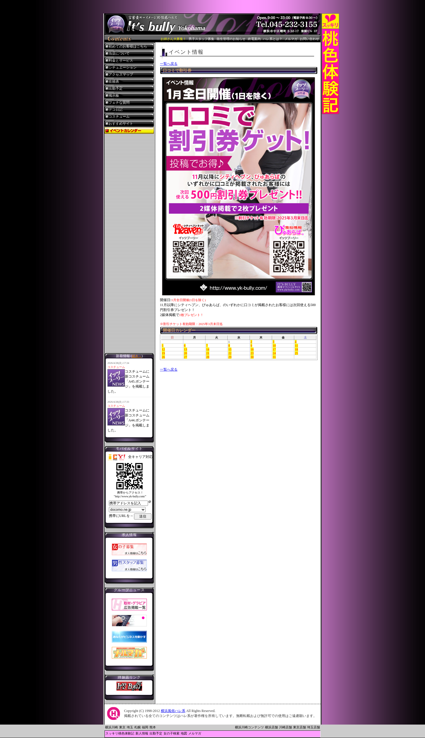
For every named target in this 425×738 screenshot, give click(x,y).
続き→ (137, 356)
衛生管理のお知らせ (231, 39)
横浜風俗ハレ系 (173, 711)
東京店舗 (299, 727)
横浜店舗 (271, 727)
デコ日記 (116, 109)
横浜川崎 (111, 727)
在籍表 (114, 81)
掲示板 (114, 95)
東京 (122, 727)
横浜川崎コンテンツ (249, 727)
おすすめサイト (121, 123)
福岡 (145, 727)
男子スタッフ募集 (201, 39)
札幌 (137, 727)
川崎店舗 (285, 727)
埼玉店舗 (313, 727)
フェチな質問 (119, 102)
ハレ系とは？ (272, 39)
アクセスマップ (121, 74)
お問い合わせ (309, 39)
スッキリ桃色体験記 (119, 733)
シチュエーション (123, 67)
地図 (184, 733)
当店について (119, 53)
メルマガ (291, 39)
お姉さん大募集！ (173, 39)
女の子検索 (171, 733)
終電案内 (254, 39)
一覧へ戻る (168, 64)
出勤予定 (116, 88)
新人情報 (141, 733)
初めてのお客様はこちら (128, 46)
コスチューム (119, 116)
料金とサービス (121, 60)
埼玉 (130, 727)
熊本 (152, 727)
